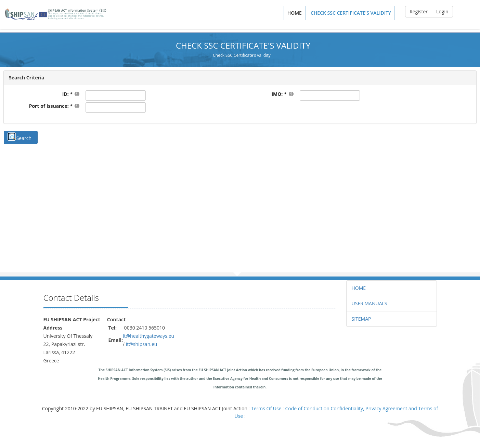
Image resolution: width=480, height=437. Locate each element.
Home (294, 13)
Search (23, 138)
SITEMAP (361, 319)
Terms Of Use (266, 408)
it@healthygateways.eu (148, 336)
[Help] (77, 93)
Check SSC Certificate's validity (351, 13)
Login (442, 11)
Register (419, 11)
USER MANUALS (369, 303)
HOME (359, 288)
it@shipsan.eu (141, 344)
